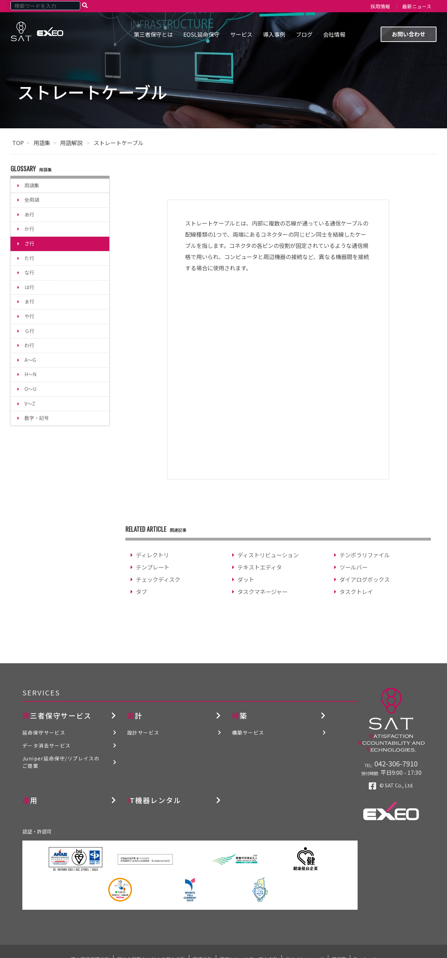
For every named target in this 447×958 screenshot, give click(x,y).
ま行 (29, 301)
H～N (30, 374)
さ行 (29, 243)
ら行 (29, 330)
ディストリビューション (268, 555)
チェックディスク (158, 579)
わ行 (29, 345)
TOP (18, 142)
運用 (30, 800)
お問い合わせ (408, 34)
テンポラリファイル (364, 555)
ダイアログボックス (364, 579)
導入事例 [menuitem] (274, 34)
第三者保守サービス (56, 715)
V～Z (29, 403)
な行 (29, 272)
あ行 (29, 214)
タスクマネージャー (262, 591)
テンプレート (152, 567)
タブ (141, 591)
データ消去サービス (46, 745)
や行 (29, 316)
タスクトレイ (356, 591)
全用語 (31, 199)
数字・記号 (36, 417)
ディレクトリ (152, 555)
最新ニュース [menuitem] (416, 6)
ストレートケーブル (119, 142)
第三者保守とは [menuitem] (153, 34)
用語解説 (72, 142)
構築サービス (248, 732)
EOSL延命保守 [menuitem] (201, 34)
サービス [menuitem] (241, 34)
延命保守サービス (43, 732)
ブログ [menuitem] (304, 34)
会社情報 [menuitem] (334, 34)
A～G (30, 359)
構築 (239, 715)
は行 (29, 287)
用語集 (42, 142)
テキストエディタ (259, 567)
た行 (29, 258)
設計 (134, 715)
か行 (29, 228)
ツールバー (353, 567)
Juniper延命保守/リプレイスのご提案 (61, 762)
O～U (30, 388)
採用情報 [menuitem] (380, 6)
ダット (245, 579)
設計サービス (143, 732)
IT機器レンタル (154, 800)
